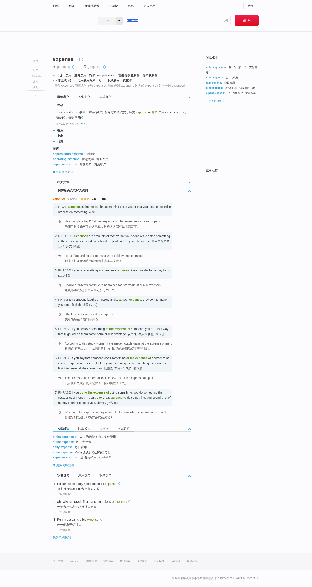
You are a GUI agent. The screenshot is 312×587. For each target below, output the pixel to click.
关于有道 (58, 561)
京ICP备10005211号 (247, 578)
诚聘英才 (142, 561)
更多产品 (149, 6)
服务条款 (208, 578)
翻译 (72, 6)
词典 (56, 6)
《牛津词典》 (65, 494)
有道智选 (91, 561)
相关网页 (80, 123)
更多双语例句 (62, 537)
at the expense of (65, 436)
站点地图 (175, 561)
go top (35, 97)
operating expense (66, 159)
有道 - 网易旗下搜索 (70, 21)
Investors (75, 561)
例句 (35, 87)
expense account (65, 164)
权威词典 (36, 75)
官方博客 (108, 561)
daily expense (63, 447)
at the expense (63, 442)
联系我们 (159, 561)
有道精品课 (91, 6)
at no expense (63, 452)
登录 (250, 6)
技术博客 (125, 561)
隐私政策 (197, 578)
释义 (35, 70)
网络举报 (192, 561)
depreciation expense (68, 154)
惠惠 (131, 6)
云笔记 (113, 6)
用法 (35, 81)
